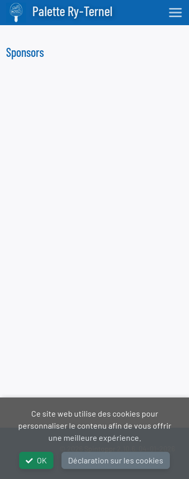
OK (36, 460)
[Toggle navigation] (175, 12)
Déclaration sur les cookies (115, 460)
